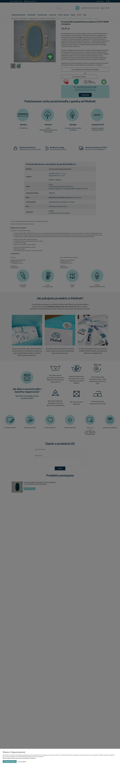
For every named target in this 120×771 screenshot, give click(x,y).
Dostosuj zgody (22, 761)
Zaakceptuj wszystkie (10, 761)
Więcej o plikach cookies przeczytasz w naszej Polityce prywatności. (19, 758)
